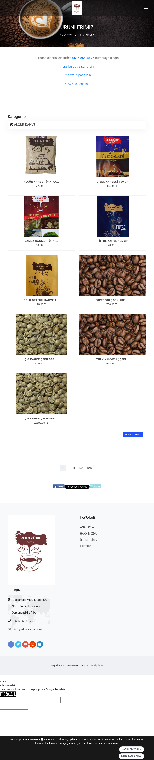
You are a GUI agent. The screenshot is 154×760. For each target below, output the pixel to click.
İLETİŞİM (85, 546)
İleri (81, 467)
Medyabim (97, 665)
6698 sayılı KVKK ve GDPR (26, 739)
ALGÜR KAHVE (24, 125)
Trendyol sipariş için (77, 75)
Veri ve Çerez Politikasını (82, 743)
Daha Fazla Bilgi (131, 756)
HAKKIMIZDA (88, 533)
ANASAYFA (66, 35)
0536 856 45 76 (23, 621)
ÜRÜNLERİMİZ (86, 35)
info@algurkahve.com (28, 629)
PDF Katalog (133, 434)
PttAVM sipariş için (77, 84)
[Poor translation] (11, 694)
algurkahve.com (60, 665)
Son (89, 467)
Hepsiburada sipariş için (77, 66)
